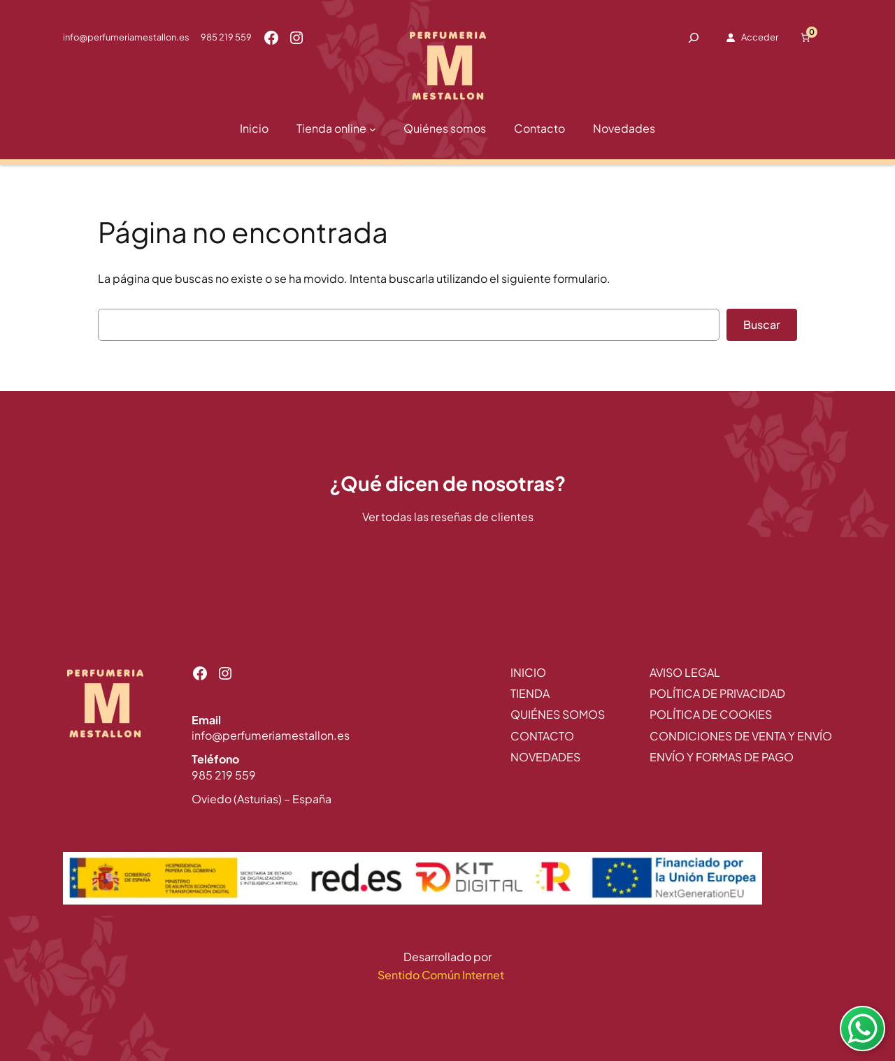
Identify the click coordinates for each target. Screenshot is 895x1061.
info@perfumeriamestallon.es (126, 37)
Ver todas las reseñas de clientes (448, 516)
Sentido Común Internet (442, 974)
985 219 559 (226, 37)
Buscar (761, 324)
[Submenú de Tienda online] (372, 129)
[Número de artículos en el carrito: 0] (805, 38)
